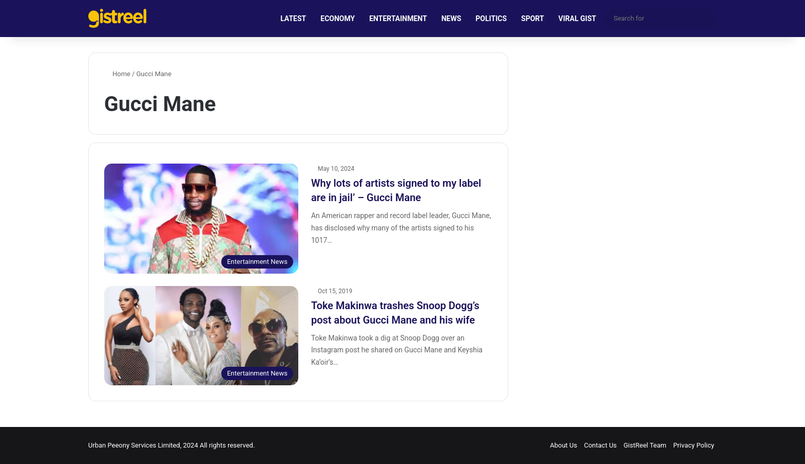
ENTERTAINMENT (398, 18)
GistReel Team (645, 445)
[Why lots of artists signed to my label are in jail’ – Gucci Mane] (201, 218)
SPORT (532, 18)
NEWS (452, 18)
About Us (563, 445)
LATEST (293, 18)
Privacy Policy (693, 445)
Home (117, 74)
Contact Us (600, 445)
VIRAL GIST (578, 18)
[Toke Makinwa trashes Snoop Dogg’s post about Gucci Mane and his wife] (201, 335)
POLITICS (491, 18)
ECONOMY (337, 18)
